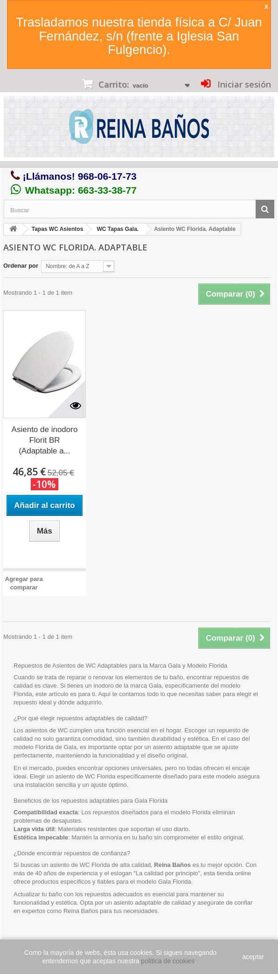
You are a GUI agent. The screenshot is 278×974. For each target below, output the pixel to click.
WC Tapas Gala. (118, 229)
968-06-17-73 (107, 176)
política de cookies (168, 961)
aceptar (253, 956)
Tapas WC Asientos (57, 229)
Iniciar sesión (243, 84)
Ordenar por (20, 265)
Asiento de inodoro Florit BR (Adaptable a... (45, 440)
